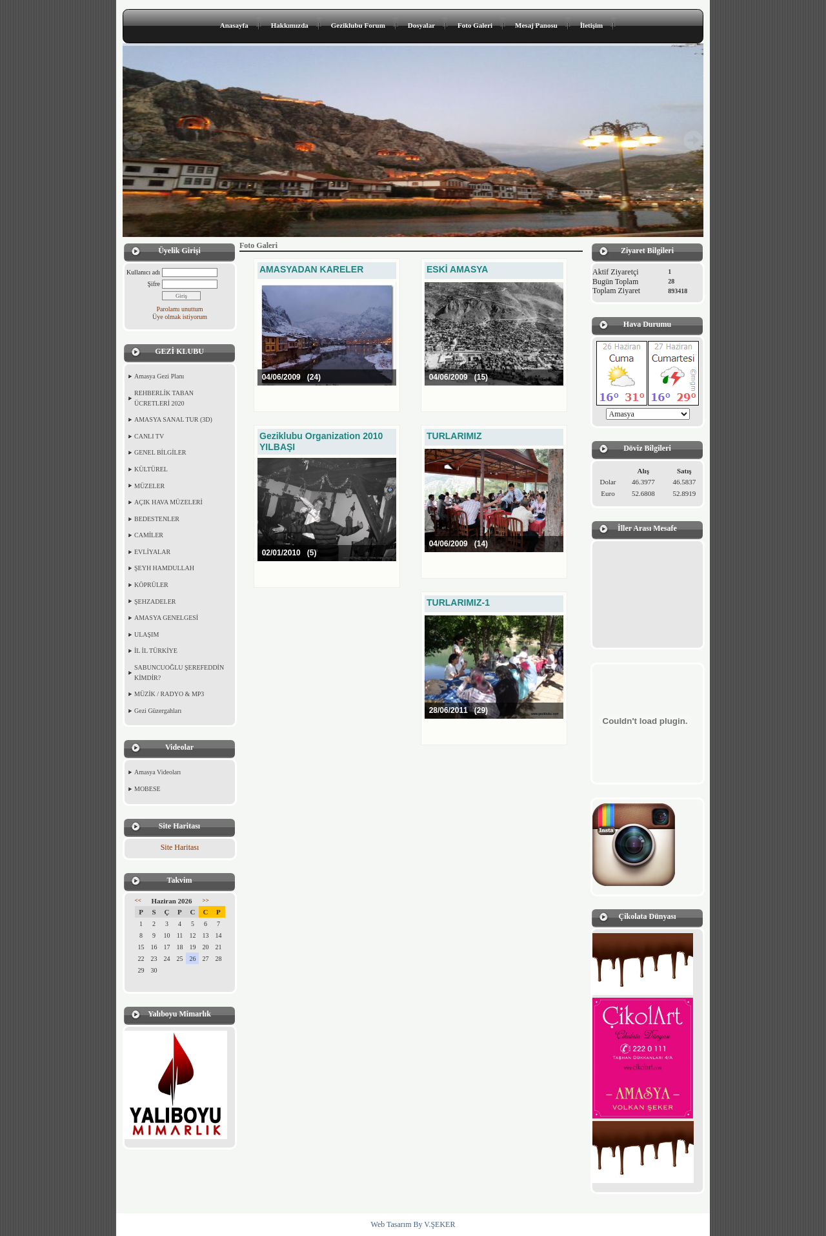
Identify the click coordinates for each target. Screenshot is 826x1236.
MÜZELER (149, 485)
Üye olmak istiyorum (179, 316)
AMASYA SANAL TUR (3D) (173, 419)
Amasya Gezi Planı (159, 376)
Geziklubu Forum (358, 25)
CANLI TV (149, 436)
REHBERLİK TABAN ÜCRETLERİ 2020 (164, 398)
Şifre (154, 283)
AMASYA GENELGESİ (166, 617)
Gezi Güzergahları (157, 710)
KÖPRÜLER (151, 584)
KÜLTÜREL (151, 469)
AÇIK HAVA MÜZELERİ (168, 502)
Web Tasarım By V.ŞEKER (413, 1224)
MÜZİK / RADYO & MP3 (169, 693)
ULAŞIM (146, 634)
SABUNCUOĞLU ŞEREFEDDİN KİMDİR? (179, 672)
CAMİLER (148, 535)
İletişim (591, 25)
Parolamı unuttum (180, 309)
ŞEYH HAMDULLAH (164, 568)
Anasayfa (234, 25)
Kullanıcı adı (143, 272)
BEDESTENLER (156, 518)
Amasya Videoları (157, 772)
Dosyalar (421, 25)
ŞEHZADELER (155, 601)
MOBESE (147, 788)
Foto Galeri (475, 25)
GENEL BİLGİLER (160, 452)
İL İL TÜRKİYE (155, 650)
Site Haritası (180, 847)
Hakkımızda (289, 25)
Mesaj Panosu (536, 25)
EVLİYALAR (152, 551)
